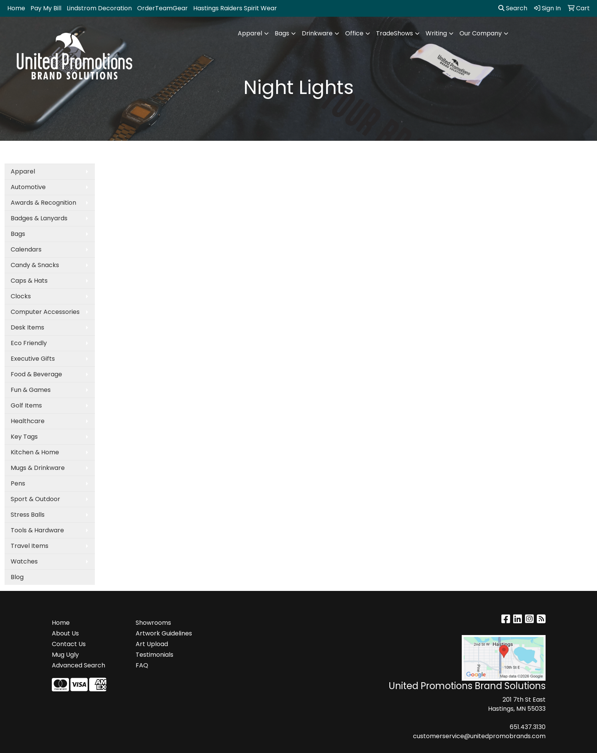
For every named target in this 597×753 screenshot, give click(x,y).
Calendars (26, 249)
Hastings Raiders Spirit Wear (235, 8)
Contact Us (69, 644)
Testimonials (154, 654)
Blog (17, 577)
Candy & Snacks (35, 265)
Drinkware (317, 33)
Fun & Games (31, 389)
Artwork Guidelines (164, 633)
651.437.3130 (528, 727)
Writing (436, 33)
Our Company (480, 33)
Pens (18, 483)
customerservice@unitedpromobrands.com (479, 736)
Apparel (250, 33)
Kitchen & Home (35, 452)
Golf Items (26, 405)
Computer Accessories (45, 311)
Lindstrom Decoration (99, 8)
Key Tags (24, 436)
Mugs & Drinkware (38, 467)
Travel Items (29, 545)
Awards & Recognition (43, 202)
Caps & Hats (29, 280)
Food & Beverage (36, 374)
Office (354, 33)
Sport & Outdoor (35, 499)
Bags (282, 33)
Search (512, 8)
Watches (24, 561)
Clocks (21, 296)
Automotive (28, 187)
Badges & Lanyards (39, 218)
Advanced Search (78, 665)
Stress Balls (28, 514)
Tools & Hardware (37, 530)
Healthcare (28, 421)
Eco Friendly (29, 343)
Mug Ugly (65, 654)
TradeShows (394, 33)
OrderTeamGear (162, 8)
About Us (65, 633)
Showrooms (153, 622)
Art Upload (152, 644)
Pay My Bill (45, 8)
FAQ (142, 665)
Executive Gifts (33, 358)
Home (16, 8)
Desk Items (27, 327)
